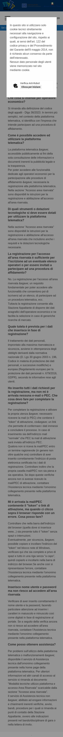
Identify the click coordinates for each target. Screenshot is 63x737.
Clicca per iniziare (30, 87)
